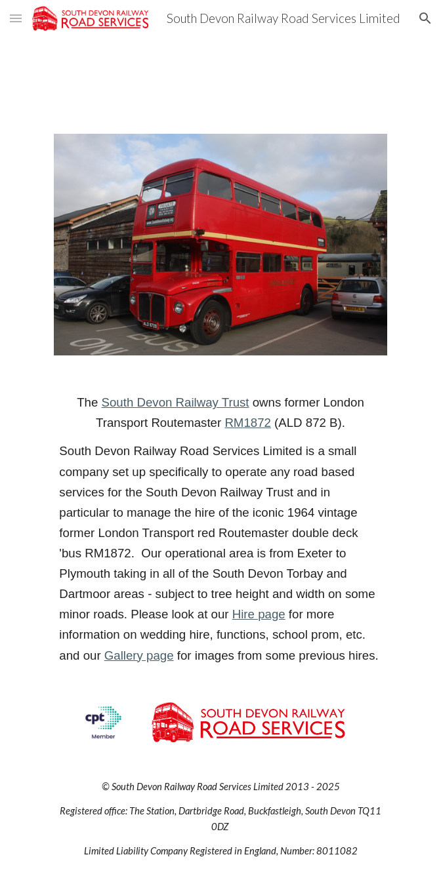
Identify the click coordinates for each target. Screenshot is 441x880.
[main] (220, 528)
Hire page (258, 614)
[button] (16, 18)
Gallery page (139, 655)
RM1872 (247, 423)
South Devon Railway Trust (175, 402)
